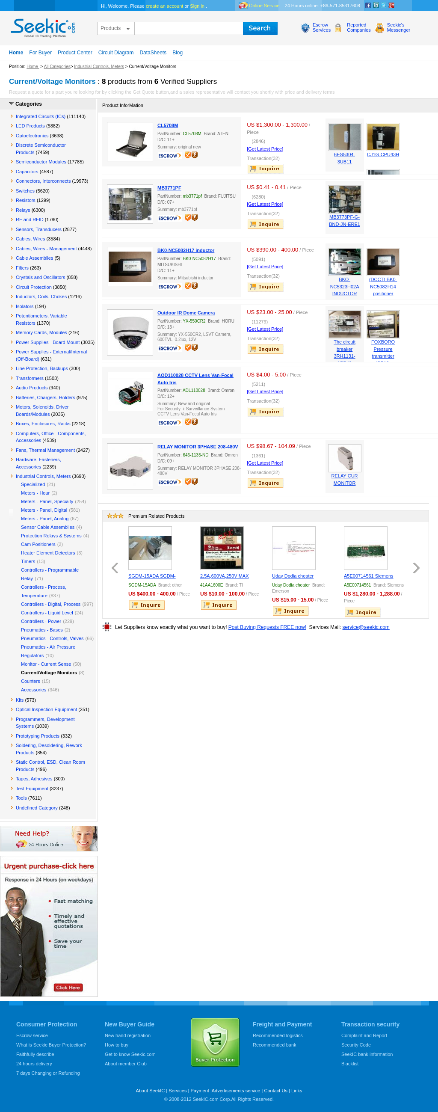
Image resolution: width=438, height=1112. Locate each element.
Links (296, 1090)
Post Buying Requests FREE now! (267, 627)
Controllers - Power (41, 621)
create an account (164, 6)
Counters (30, 681)
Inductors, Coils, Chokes (41, 296)
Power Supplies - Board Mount (48, 342)
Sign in (197, 6)
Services (177, 1090)
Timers (28, 561)
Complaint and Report (364, 1035)
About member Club (126, 1063)
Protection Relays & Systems (51, 535)
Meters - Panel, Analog (44, 518)
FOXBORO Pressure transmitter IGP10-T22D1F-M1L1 (383, 356)
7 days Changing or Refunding (48, 1073)
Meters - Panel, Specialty (47, 501)
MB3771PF (169, 187)
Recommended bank (274, 1044)
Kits (20, 700)
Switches (25, 190)
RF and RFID (30, 219)
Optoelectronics (32, 135)
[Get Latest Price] (265, 148)
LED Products (30, 125)
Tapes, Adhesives (34, 778)
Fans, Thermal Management (45, 450)
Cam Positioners (38, 544)
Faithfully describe (35, 1054)
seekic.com (42, 26)
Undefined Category (37, 807)
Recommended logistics (278, 1035)
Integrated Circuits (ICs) (40, 116)
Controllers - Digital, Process (50, 604)
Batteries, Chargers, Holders (45, 397)
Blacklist (349, 1063)
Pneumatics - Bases (42, 629)
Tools (21, 798)
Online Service (264, 5)
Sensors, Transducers (39, 229)
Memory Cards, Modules (41, 332)
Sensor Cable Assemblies (47, 527)
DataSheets (152, 53)
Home (16, 53)
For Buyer (40, 53)
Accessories (33, 689)
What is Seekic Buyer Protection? (51, 1044)
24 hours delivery (34, 1063)
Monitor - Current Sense (46, 664)
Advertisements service (236, 1090)
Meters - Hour (35, 492)
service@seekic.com (366, 627)
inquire (266, 168)
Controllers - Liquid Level (47, 612)
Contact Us (275, 1090)
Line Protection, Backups (42, 368)
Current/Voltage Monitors (49, 672)
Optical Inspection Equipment (46, 709)
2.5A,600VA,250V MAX (224, 575)
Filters (22, 267)
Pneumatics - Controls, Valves (52, 638)
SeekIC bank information (367, 1054)
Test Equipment (32, 788)
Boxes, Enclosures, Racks (43, 423)
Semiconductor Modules (41, 161)
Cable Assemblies (34, 258)
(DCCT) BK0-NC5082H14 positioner (383, 286)
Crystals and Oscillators (40, 277)
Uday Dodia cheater (293, 575)
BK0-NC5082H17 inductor (185, 250)
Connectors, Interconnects (43, 181)
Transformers (30, 378)
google (391, 5)
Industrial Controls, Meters (99, 66)
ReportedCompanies (359, 27)
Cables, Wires (30, 238)
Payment (199, 1090)
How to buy (116, 1044)
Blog (177, 53)
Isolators (25, 306)
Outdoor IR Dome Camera (186, 312)
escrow (171, 156)
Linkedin (376, 5)
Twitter (384, 5)
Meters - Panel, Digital (44, 510)
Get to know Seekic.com (130, 1054)
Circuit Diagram (116, 53)
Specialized (33, 484)
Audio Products (32, 387)
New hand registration (128, 1035)
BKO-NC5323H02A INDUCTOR (344, 286)
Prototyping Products (37, 735)
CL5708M (167, 125)
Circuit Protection (34, 287)
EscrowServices (322, 27)
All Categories (57, 66)
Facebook (368, 5)
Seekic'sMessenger (398, 27)
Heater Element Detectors (48, 552)
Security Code (356, 1044)
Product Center (75, 53)
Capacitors (27, 171)
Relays (23, 210)
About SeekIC (150, 1090)
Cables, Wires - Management (46, 248)
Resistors (26, 200)
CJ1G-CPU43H (383, 154)
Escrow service (32, 1035)
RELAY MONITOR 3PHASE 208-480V (197, 446)
